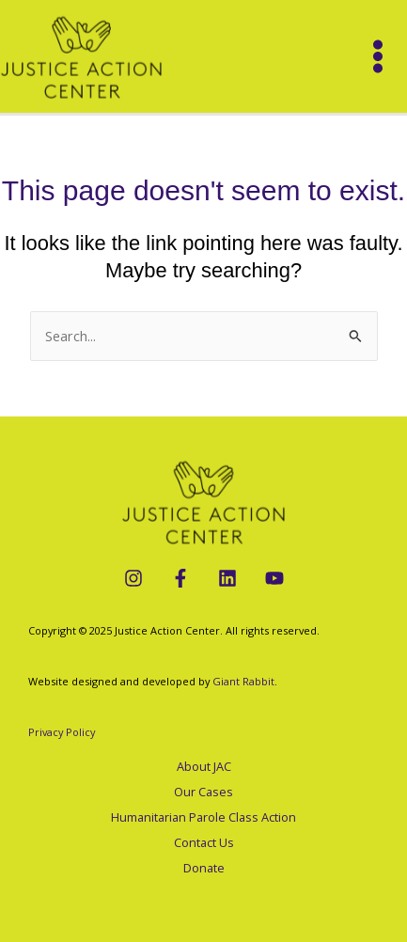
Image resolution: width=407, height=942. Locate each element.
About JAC (204, 766)
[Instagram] (133, 578)
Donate (204, 867)
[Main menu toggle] (378, 56)
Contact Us (204, 842)
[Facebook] (180, 578)
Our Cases (203, 791)
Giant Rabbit (243, 681)
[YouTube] (274, 578)
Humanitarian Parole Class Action (203, 817)
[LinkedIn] (227, 578)
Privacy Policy (61, 732)
